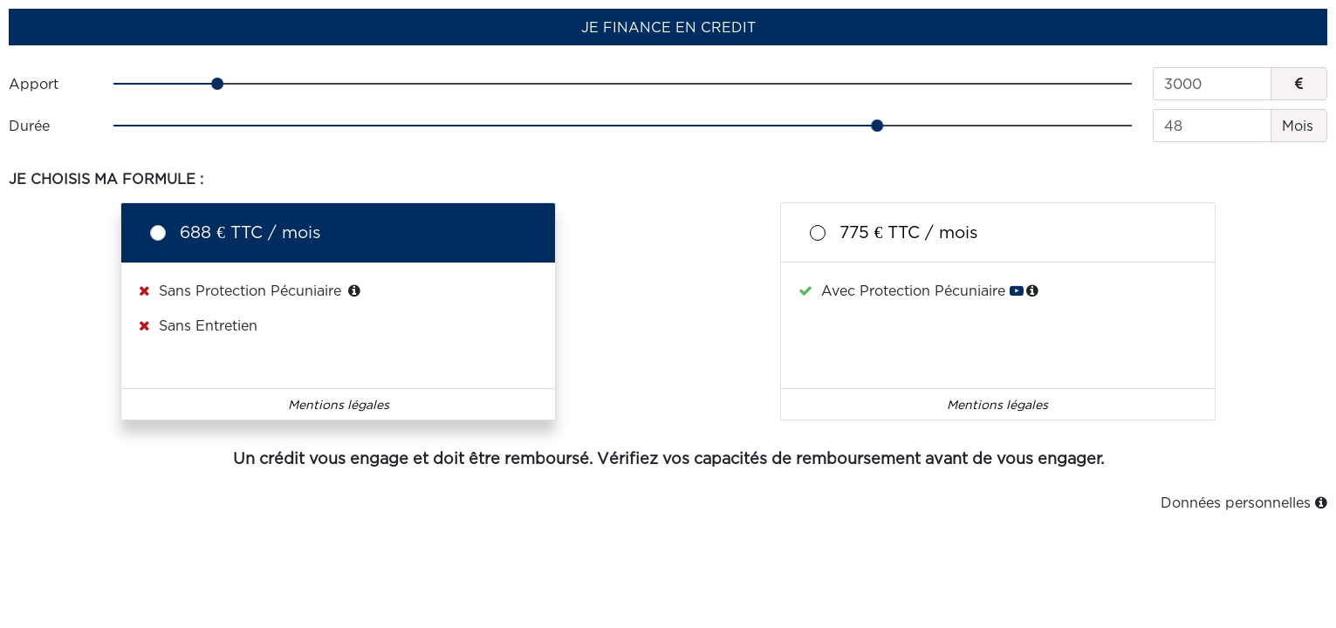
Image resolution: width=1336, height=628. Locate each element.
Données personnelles (1244, 502)
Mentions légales (338, 404)
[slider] (622, 84)
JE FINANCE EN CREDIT (668, 27)
